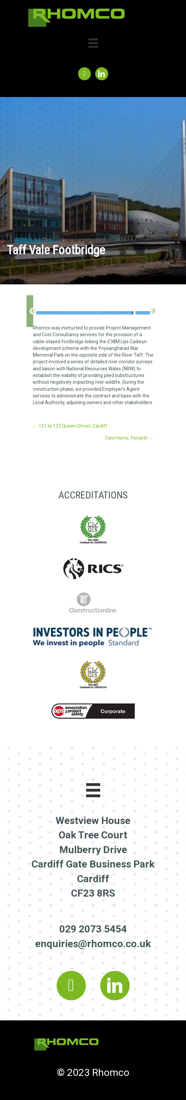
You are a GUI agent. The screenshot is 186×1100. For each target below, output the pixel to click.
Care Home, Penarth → (129, 438)
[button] (32, 311)
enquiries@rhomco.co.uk (93, 943)
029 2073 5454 (93, 929)
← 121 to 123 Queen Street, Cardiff (70, 426)
